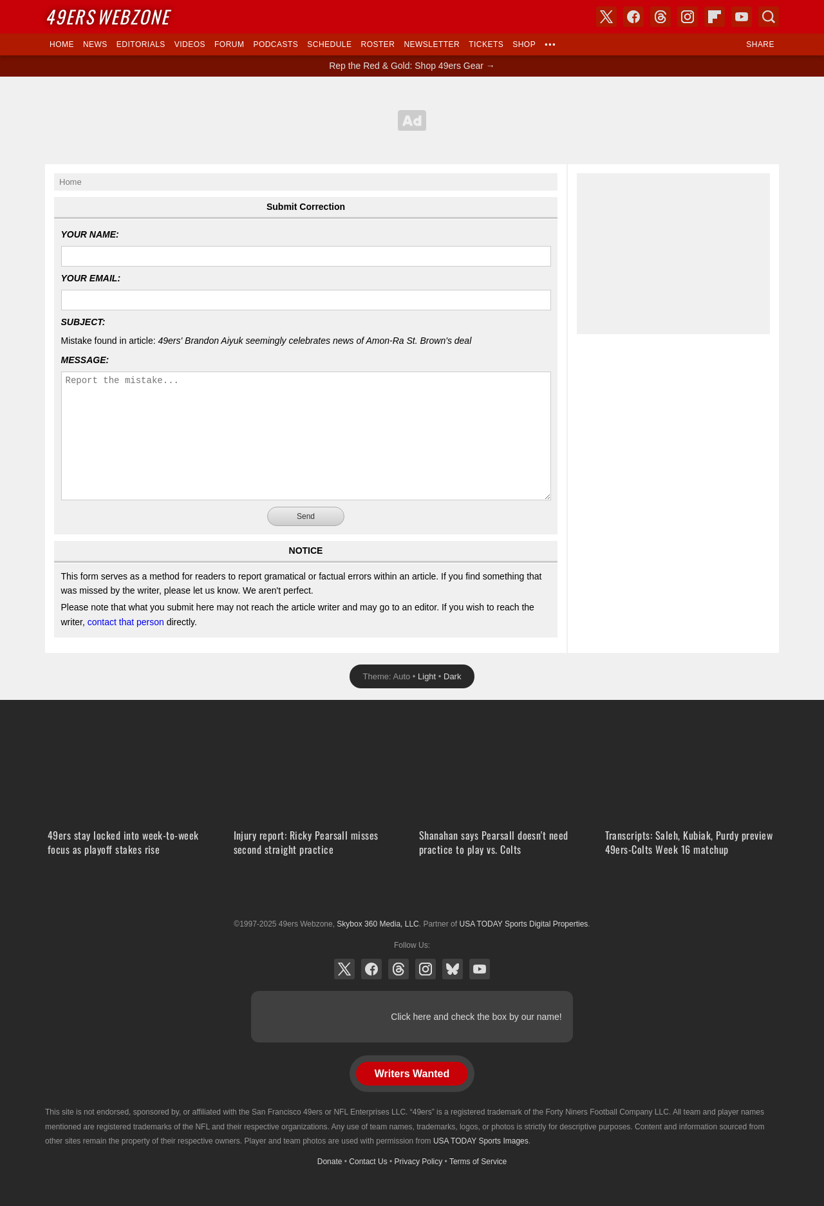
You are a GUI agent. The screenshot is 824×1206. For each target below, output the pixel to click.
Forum (229, 44)
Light (427, 676)
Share (760, 44)
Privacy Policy (419, 1161)
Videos (189, 44)
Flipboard (714, 16)
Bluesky (452, 969)
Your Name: (90, 234)
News (95, 44)
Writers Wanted (412, 1073)
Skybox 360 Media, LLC (377, 923)
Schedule (329, 44)
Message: (85, 360)
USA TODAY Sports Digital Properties (412, 892)
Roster (377, 44)
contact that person (126, 622)
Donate (329, 1161)
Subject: (83, 322)
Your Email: (91, 278)
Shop (524, 44)
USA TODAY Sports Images (481, 1140)
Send (306, 516)
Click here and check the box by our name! (476, 1017)
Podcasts (275, 44)
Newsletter (432, 44)
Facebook (371, 969)
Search (768, 16)
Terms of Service (478, 1161)
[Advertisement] (412, 120)
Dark (452, 676)
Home (62, 44)
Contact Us (368, 1161)
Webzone (107, 16)
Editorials (141, 44)
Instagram (425, 969)
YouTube (479, 969)
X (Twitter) (344, 969)
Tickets (486, 44)
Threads (398, 969)
